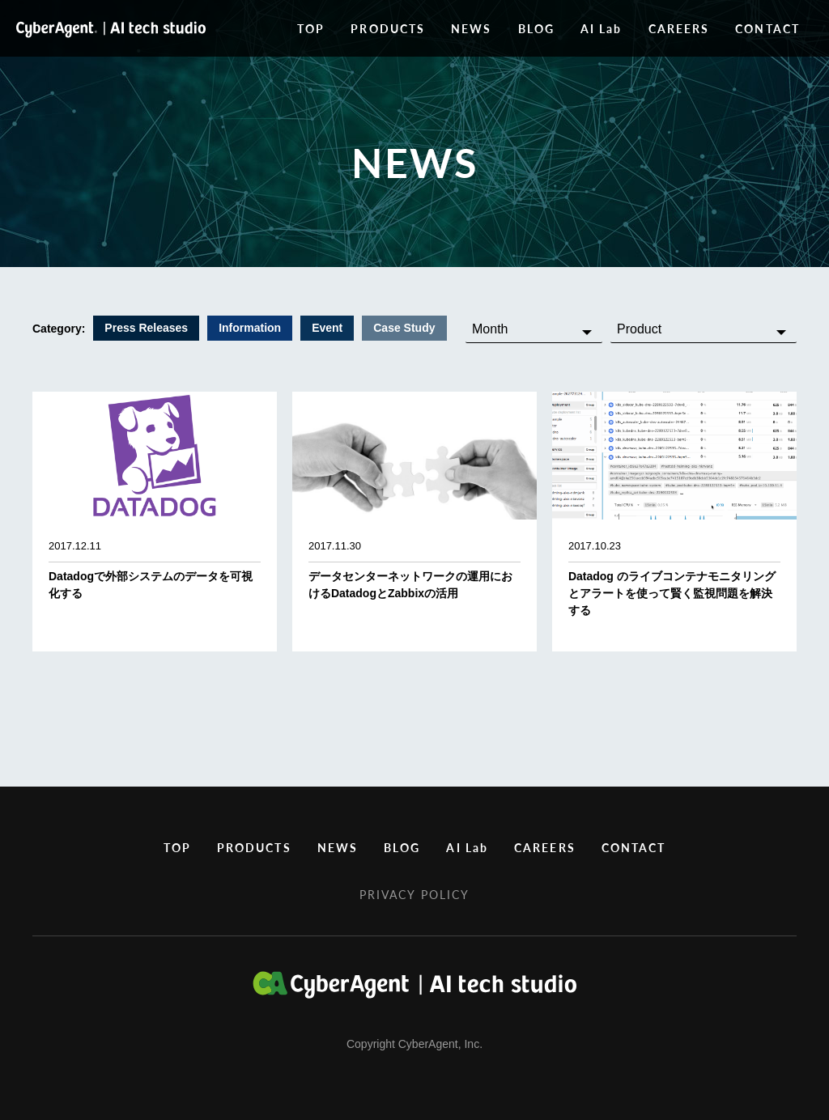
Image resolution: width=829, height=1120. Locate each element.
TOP (311, 28)
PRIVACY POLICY (414, 894)
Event (327, 327)
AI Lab (601, 28)
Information (250, 327)
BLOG (536, 28)
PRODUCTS (388, 28)
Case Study (404, 327)
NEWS (471, 28)
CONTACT (767, 28)
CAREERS (679, 28)
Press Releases (146, 327)
